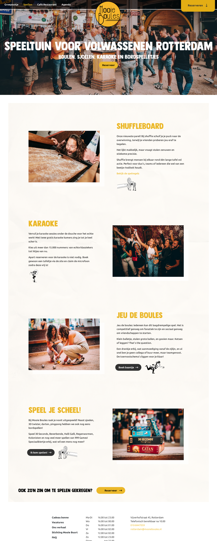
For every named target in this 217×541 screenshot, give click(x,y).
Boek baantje (126, 367)
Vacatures (58, 522)
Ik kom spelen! (38, 452)
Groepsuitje (11, 4)
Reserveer (108, 65)
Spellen (27, 4)
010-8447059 (137, 525)
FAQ (54, 537)
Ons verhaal (59, 527)
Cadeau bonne (60, 517)
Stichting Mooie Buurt (65, 532)
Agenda (66, 4)
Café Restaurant (47, 4)
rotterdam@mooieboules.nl (146, 529)
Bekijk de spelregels (128, 173)
